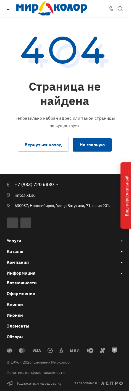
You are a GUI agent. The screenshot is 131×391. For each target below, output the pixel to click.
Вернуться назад (43, 144)
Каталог (15, 251)
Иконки (15, 315)
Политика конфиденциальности (36, 372)
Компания (18, 262)
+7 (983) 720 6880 (34, 184)
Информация (21, 273)
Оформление (21, 293)
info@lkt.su (25, 195)
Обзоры (15, 336)
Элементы (18, 326)
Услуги (14, 240)
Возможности (22, 282)
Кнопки (15, 304)
